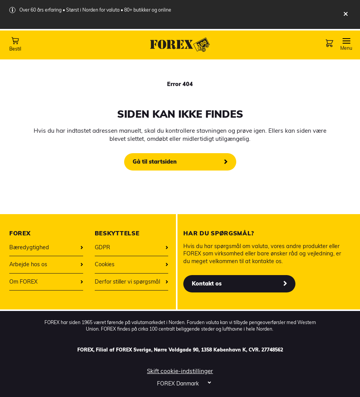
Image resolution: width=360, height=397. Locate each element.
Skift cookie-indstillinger (180, 371)
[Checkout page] (328, 46)
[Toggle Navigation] (346, 44)
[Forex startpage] (180, 44)
